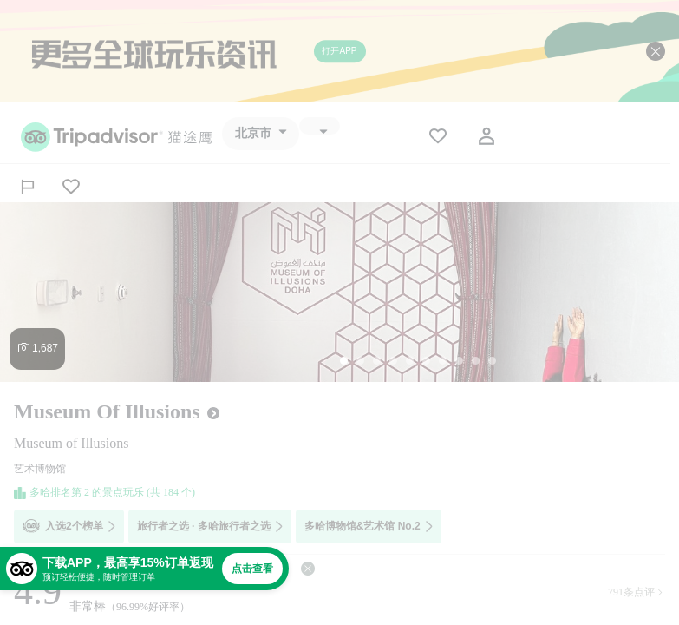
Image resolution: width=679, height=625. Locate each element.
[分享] (28, 187)
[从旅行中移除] (71, 187)
